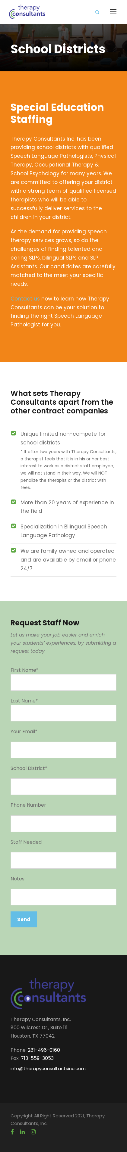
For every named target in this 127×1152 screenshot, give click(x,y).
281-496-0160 (44, 1050)
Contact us (25, 298)
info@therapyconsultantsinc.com (48, 1068)
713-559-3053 (37, 1058)
